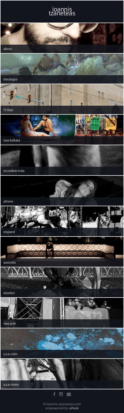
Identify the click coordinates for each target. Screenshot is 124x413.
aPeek (74, 408)
